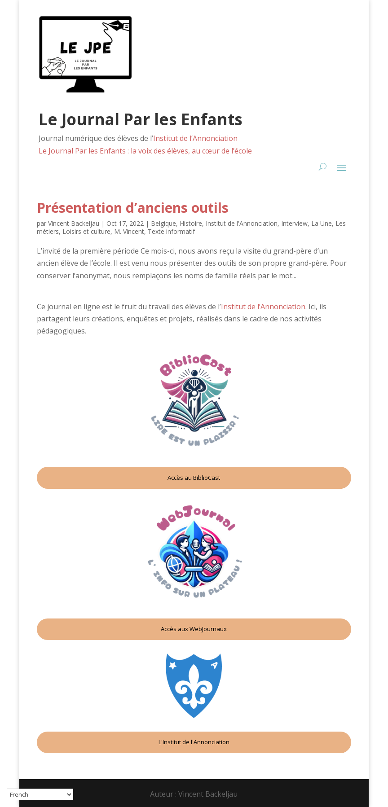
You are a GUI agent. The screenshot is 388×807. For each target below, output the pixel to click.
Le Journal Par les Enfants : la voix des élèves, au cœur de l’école (145, 151)
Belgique (163, 223)
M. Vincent (129, 231)
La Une (321, 223)
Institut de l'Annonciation (242, 223)
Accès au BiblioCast (194, 478)
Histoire (191, 223)
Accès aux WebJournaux (194, 629)
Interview (294, 223)
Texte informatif (171, 231)
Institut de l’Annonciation (195, 138)
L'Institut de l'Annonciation (194, 742)
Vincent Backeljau (73, 223)
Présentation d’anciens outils (133, 207)
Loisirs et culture (86, 231)
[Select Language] (40, 794)
